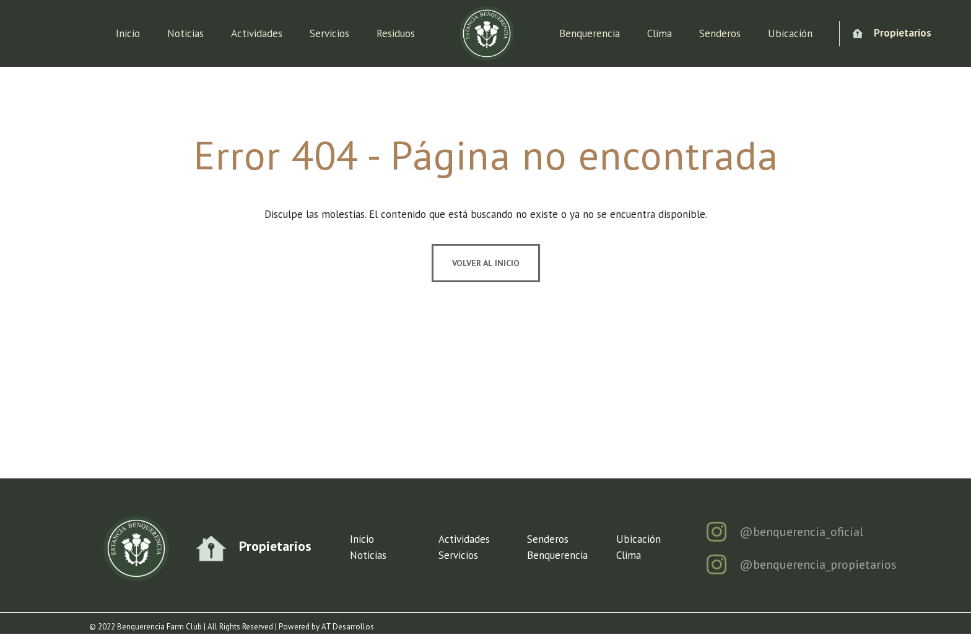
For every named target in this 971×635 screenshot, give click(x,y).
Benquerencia (589, 33)
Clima (659, 33)
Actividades (256, 33)
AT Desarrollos (347, 626)
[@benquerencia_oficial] (716, 532)
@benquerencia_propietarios (818, 564)
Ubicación (790, 33)
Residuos (396, 33)
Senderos (720, 33)
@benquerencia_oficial (801, 532)
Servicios (329, 33)
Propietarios (902, 33)
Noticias (185, 33)
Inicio (128, 33)
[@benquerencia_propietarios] (716, 564)
